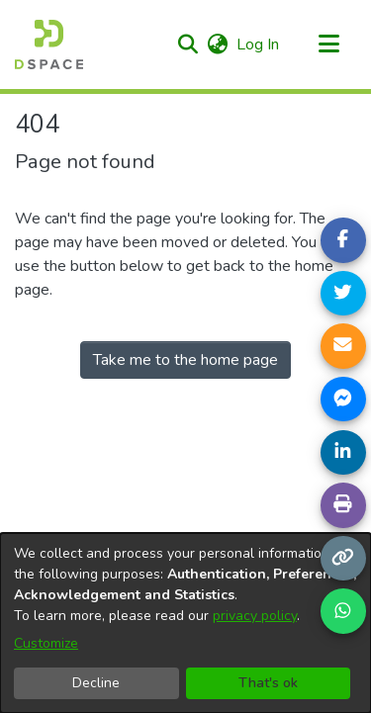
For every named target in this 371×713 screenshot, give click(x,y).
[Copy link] (343, 558)
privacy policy (255, 615)
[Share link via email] (343, 346)
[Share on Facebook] (343, 240)
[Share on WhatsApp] (343, 611)
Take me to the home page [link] (185, 360)
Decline (96, 682)
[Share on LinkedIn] (343, 453)
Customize (46, 643)
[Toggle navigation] (328, 44)
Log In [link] (258, 44)
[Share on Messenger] (343, 399)
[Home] (49, 44)
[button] (187, 44)
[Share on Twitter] (343, 293)
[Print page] (343, 505)
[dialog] (185, 623)
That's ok (268, 682)
